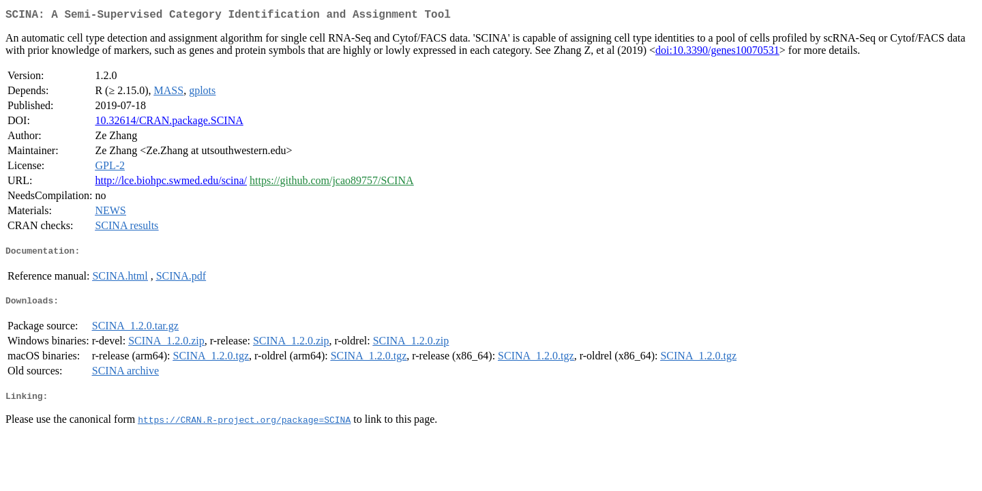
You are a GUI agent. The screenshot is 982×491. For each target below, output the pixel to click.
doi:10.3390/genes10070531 (717, 53)
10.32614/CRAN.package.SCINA (169, 123)
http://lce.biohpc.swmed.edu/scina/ (171, 183)
